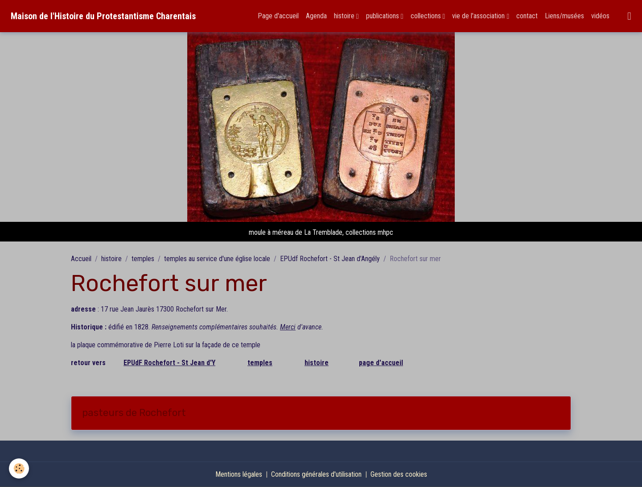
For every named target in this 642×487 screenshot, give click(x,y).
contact (527, 16)
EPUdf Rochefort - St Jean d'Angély (330, 258)
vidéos (600, 16)
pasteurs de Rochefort (134, 413)
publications (383, 16)
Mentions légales (238, 474)
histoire (345, 16)
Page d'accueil (278, 16)
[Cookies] (19, 468)
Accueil (81, 258)
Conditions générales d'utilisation (316, 474)
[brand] (103, 16)
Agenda (316, 16)
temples (143, 258)
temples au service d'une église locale (217, 258)
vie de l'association (479, 16)
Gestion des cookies (398, 474)
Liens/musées (564, 16)
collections (427, 16)
